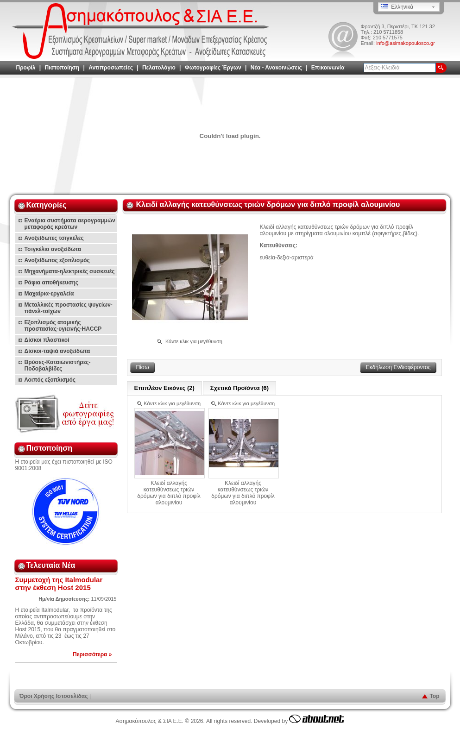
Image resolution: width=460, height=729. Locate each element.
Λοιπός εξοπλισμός (50, 380)
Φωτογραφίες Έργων (213, 67)
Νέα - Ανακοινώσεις (276, 67)
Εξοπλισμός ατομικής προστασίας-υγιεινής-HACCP (63, 325)
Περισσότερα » (92, 654)
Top (434, 696)
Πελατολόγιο (159, 67)
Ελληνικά (397, 7)
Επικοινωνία (328, 67)
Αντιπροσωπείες (110, 67)
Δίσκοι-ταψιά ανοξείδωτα (57, 351)
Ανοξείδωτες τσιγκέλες (54, 238)
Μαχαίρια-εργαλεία (49, 293)
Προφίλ (26, 67)
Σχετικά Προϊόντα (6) (239, 387)
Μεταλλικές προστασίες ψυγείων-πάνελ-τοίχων (69, 308)
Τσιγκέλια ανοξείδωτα (53, 249)
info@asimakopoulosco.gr (405, 43)
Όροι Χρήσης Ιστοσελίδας (53, 696)
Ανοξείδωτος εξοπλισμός (57, 260)
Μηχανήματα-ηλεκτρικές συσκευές (70, 271)
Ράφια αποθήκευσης (52, 282)
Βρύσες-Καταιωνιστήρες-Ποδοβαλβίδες (58, 365)
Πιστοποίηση (62, 67)
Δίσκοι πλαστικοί (47, 340)
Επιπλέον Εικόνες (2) (164, 387)
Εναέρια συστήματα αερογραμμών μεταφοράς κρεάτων (70, 223)
